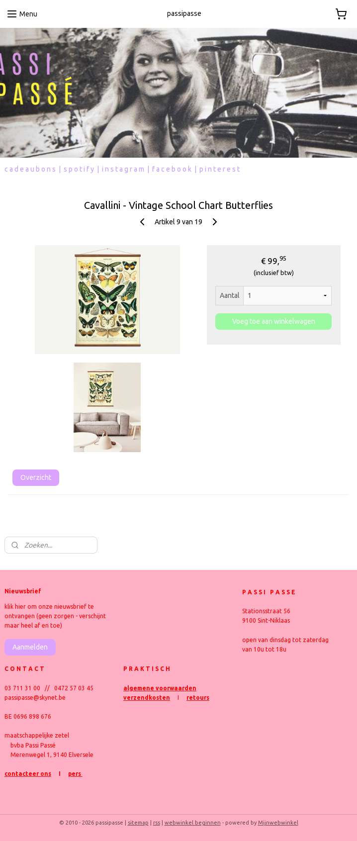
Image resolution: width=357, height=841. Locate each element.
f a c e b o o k (171, 169)
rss (156, 823)
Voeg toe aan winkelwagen (273, 322)
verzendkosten (146, 697)
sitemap (138, 823)
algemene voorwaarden (159, 688)
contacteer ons (27, 773)
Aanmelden (30, 647)
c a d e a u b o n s (30, 169)
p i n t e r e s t (219, 169)
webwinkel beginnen (193, 823)
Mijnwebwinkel (278, 823)
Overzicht (35, 477)
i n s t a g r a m (123, 169)
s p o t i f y (79, 169)
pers (75, 773)
